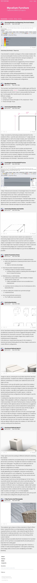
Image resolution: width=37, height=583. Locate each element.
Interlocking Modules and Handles (14, 208)
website (15, 90)
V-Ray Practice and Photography (14, 499)
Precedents (10, 18)
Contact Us (3, 563)
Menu (35, 1)
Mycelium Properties (10, 83)
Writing (15, 18)
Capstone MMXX (13, 10)
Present (34, 47)
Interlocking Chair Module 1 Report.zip (10, 50)
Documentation (4, 18)
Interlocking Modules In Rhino (13, 107)
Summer (3, 558)
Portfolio (20, 18)
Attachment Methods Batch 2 (13, 348)
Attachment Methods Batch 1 (13, 427)
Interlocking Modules (10, 302)
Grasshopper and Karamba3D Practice (15, 162)
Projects (23, 10)
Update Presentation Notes (12, 255)
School (2, 556)
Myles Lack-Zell (7, 24)
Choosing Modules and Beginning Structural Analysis (19, 22)
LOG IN (31, 1)
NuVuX (2, 560)
